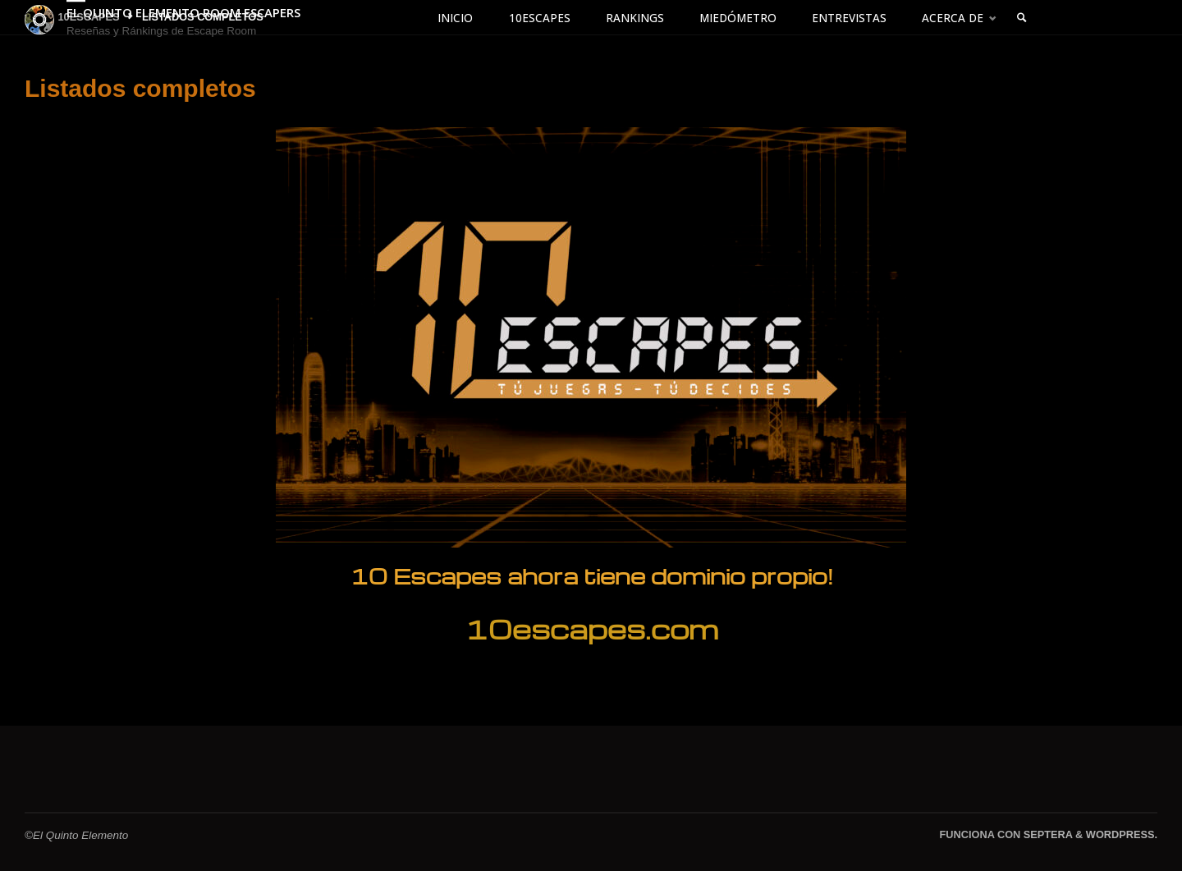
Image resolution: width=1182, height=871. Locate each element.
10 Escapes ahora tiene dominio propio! (591, 575)
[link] (1022, 18)
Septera (1046, 834)
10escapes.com (591, 628)
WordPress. (1121, 834)
